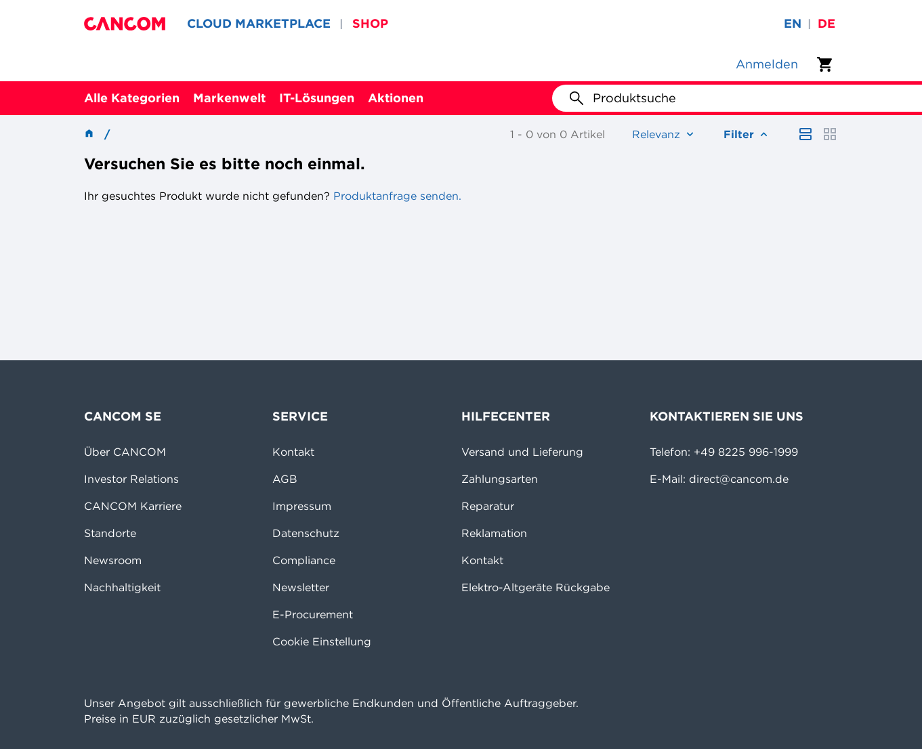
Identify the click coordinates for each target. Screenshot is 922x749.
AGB (284, 479)
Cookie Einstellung (321, 641)
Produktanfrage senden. (395, 195)
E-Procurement (312, 614)
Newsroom (113, 560)
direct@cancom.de (739, 479)
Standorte (110, 533)
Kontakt (293, 451)
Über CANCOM (125, 451)
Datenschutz (305, 533)
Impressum (301, 506)
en (792, 23)
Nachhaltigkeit (122, 587)
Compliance (303, 560)
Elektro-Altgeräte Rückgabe (535, 587)
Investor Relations (131, 479)
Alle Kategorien (132, 98)
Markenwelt (229, 98)
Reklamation (494, 533)
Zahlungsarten (499, 479)
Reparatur (487, 506)
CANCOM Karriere (133, 506)
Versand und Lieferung (522, 451)
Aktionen (395, 98)
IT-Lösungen (316, 98)
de (826, 23)
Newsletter (300, 587)
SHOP (370, 23)
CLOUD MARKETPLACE (259, 23)
